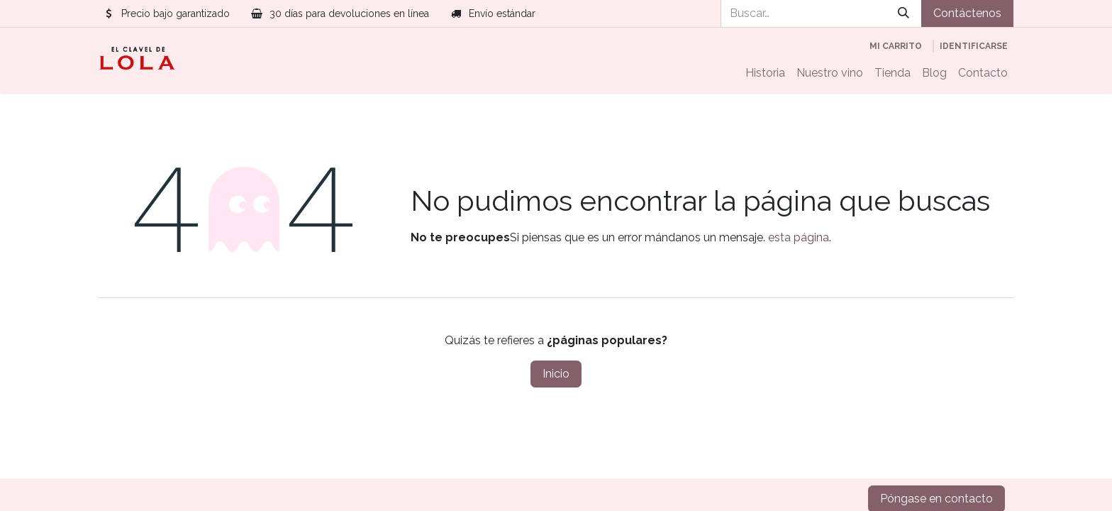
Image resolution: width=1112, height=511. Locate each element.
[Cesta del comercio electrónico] (895, 46)
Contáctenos (967, 13)
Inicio (556, 373)
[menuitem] (765, 73)
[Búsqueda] (903, 13)
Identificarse (974, 46)
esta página (798, 237)
